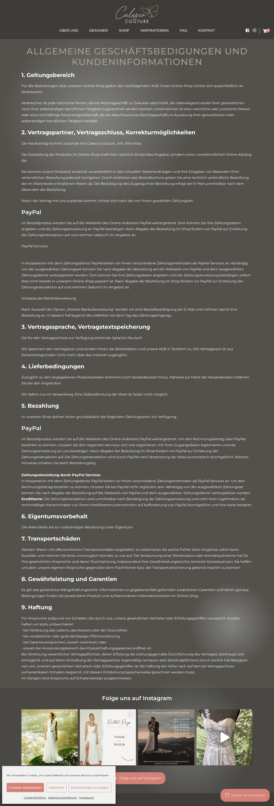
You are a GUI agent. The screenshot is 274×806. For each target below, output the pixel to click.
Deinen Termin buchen (245, 795)
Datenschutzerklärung (62, 797)
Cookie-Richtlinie (35, 797)
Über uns (68, 30)
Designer (98, 30)
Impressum (86, 797)
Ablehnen (56, 787)
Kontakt (206, 30)
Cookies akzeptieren (25, 787)
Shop (124, 30)
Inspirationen (154, 30)
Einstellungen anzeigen (90, 787)
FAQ (183, 30)
